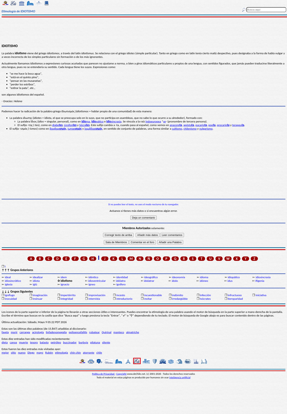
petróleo (56, 342)
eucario (201, 125)
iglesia (8, 284)
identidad (122, 277)
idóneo (204, 281)
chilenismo (190, 128)
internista (94, 299)
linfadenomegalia (56, 332)
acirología (38, 332)
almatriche (132, 332)
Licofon (70, 125)
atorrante (88, 352)
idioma (204, 277)
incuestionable (153, 295)
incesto (120, 295)
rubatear (94, 332)
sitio (13, 352)
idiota (36, 281)
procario (223, 125)
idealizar (38, 277)
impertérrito (68, 295)
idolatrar (149, 281)
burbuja (83, 342)
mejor (5, 352)
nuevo (22, 352)
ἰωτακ (75, 128)
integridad (67, 299)
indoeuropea (153, 121)
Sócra (84, 125)
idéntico (93, 277)
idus (230, 281)
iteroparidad (235, 299)
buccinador (70, 342)
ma (86, 121)
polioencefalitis (78, 332)
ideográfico (151, 277)
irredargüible (180, 299)
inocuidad (11, 299)
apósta (188, 125)
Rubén (49, 352)
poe (211, 125)
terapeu (238, 125)
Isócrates (205, 299)
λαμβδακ (93, 128)
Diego (31, 352)
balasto (44, 342)
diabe (57, 125)
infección (205, 295)
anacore (176, 125)
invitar (148, 299)
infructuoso (235, 295)
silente (106, 342)
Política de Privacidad (103, 373)
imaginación (40, 295)
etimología (61, 352)
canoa (13, 342)
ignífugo (10, 295)
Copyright (121, 373)
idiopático (234, 277)
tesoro (34, 342)
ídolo (175, 281)
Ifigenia (259, 281)
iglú (35, 284)
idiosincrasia (263, 277)
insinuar (37, 299)
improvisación (96, 295)
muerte (23, 342)
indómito (177, 295)
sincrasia (114, 121)
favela (5, 332)
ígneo (91, 284)
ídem (64, 277)
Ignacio (65, 284)
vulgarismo (206, 128)
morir (14, 332)
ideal (8, 277)
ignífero (121, 284)
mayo (39, 352)
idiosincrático (13, 281)
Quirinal (106, 332)
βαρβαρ (58, 128)
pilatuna (95, 342)
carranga (25, 332)
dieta (5, 342)
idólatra (120, 281)
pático (97, 121)
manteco (118, 332)
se (164, 121)
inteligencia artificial (180, 377)
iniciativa (261, 295)
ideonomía (178, 277)
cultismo (177, 128)
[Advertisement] (143, 30)
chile (99, 352)
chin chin (75, 352)
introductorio (124, 299)
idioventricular (97, 281)
